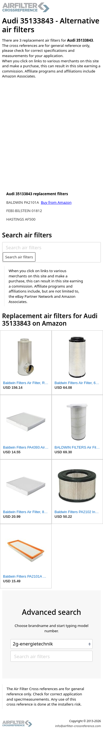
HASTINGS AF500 (20, 219)
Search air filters (19, 256)
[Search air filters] (51, 247)
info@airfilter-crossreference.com (78, 726)
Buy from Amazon (56, 202)
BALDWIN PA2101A (23, 202)
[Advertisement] (51, 136)
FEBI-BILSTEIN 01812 (24, 210)
